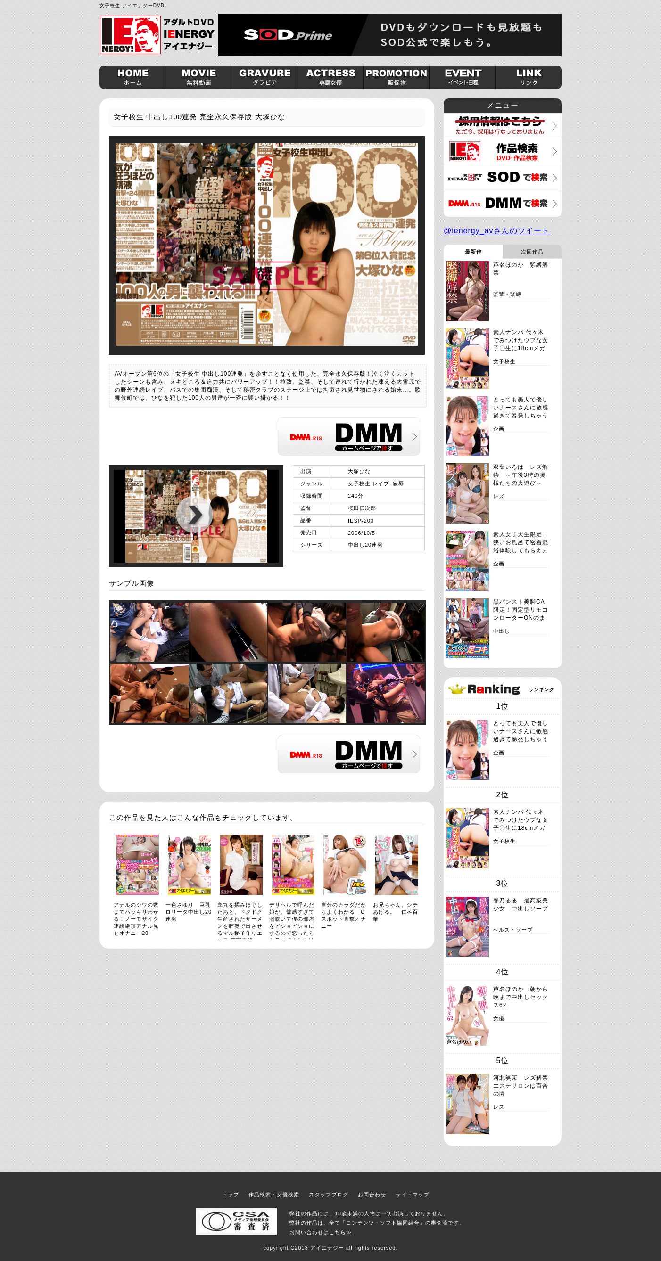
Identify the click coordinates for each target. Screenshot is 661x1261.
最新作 (473, 251)
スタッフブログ (328, 1194)
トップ (230, 1194)
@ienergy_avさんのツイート (497, 231)
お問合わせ (372, 1194)
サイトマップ (413, 1194)
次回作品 (532, 251)
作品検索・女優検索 (273, 1194)
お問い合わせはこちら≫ (320, 1232)
